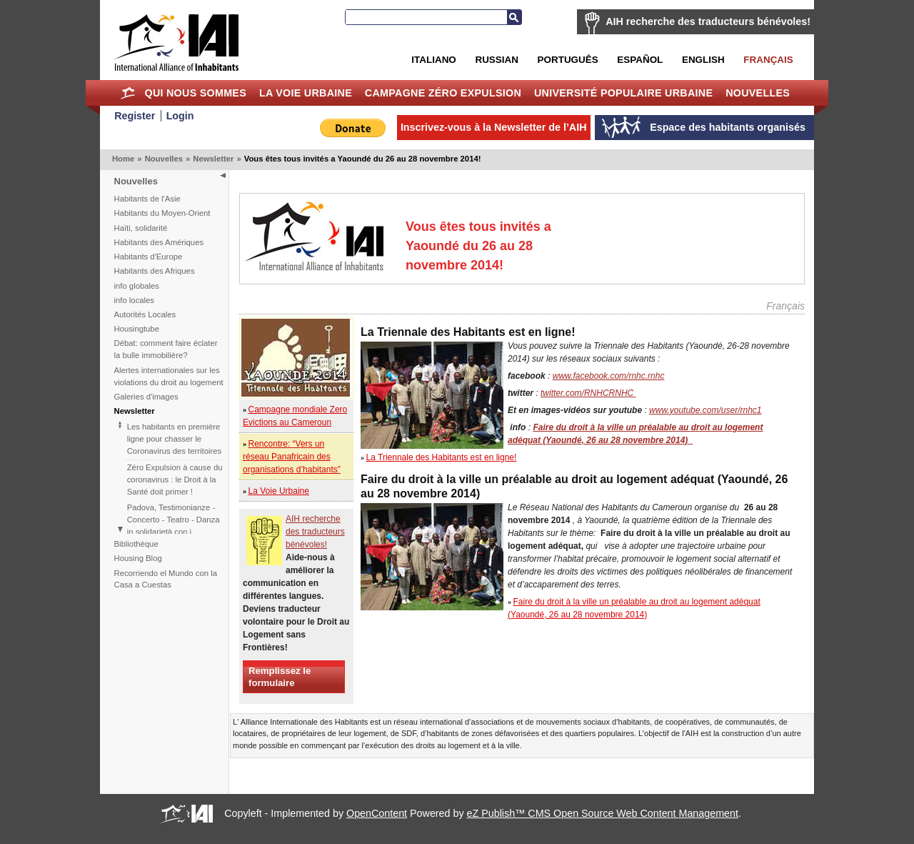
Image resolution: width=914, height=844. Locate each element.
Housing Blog (138, 558)
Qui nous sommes (195, 93)
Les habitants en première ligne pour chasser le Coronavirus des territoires (174, 438)
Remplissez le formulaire (279, 676)
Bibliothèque (136, 544)
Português (568, 59)
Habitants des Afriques (154, 271)
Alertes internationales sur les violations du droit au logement (169, 376)
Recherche (514, 17)
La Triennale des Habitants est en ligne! (441, 457)
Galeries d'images (146, 396)
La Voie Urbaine (305, 93)
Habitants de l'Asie (147, 198)
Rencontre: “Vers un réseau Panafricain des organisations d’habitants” (292, 457)
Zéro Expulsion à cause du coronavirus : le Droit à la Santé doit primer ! (175, 479)
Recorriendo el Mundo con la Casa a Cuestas (165, 579)
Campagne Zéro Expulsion (443, 93)
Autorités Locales (145, 314)
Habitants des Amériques (159, 242)
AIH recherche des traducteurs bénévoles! (708, 21)
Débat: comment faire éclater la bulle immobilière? (166, 349)
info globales (136, 286)
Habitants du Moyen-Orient (162, 213)
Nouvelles (757, 93)
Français (768, 59)
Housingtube (136, 328)
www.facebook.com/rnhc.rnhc (609, 376)
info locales (134, 300)
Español (640, 59)
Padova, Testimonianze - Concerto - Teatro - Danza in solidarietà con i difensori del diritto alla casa (173, 531)
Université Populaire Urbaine (623, 93)
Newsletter (213, 158)
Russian (496, 59)
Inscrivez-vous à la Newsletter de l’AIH (494, 127)
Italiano (433, 59)
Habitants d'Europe (148, 256)
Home (128, 93)
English (703, 59)
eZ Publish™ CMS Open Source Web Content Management (602, 813)
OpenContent (376, 813)
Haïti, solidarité (141, 228)
